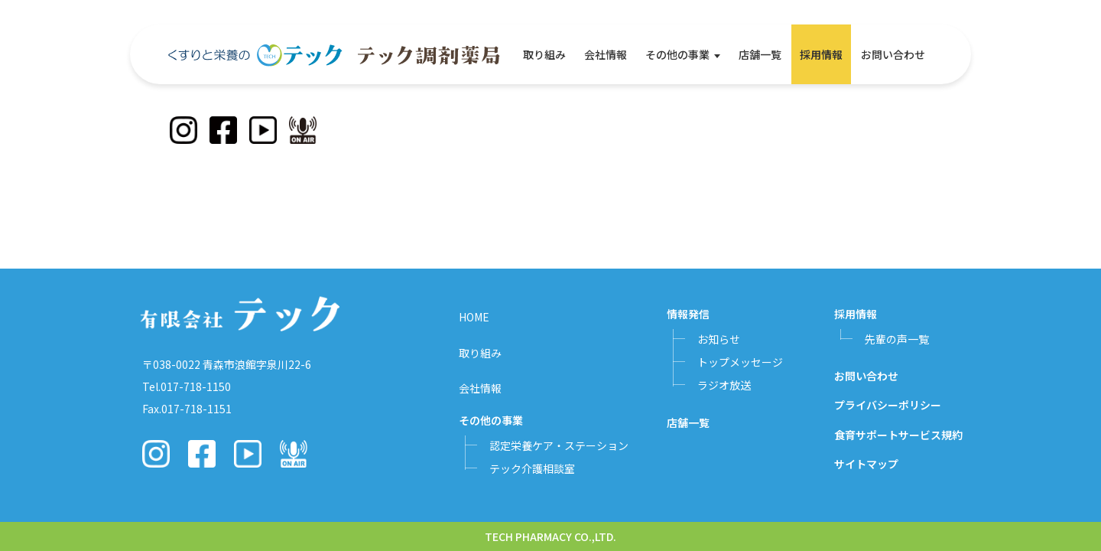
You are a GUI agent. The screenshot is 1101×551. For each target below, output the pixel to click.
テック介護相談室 (532, 468)
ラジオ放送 (724, 385)
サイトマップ (866, 463)
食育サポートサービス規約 (898, 434)
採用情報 (821, 54)
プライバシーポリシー (887, 404)
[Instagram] (183, 130)
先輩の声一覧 (897, 339)
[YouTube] (263, 130)
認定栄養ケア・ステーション (558, 445)
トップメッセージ (740, 362)
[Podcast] (303, 130)
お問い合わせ (893, 54)
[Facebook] (223, 130)
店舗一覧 (760, 54)
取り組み (544, 54)
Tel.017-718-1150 (186, 386)
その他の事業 (677, 54)
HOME (474, 316)
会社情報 (605, 54)
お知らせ (718, 339)
